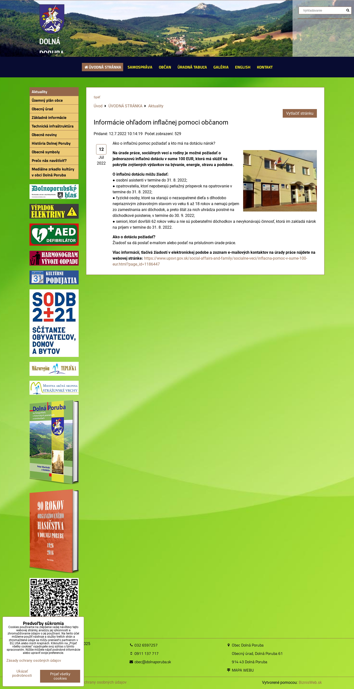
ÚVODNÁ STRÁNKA (102, 67)
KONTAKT (265, 67)
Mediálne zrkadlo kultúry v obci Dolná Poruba (53, 172)
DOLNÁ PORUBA (51, 47)
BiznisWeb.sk (310, 682)
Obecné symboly (46, 152)
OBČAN (165, 67)
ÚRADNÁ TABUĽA (192, 67)
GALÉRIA (221, 67)
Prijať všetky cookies (60, 676)
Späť (97, 97)
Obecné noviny (44, 135)
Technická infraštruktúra (53, 126)
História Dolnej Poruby (51, 143)
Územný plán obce (47, 100)
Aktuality (39, 92)
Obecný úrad (42, 109)
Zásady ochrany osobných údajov (97, 682)
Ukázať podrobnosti (22, 673)
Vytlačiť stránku (299, 113)
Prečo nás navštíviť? (49, 160)
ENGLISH (243, 67)
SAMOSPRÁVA (140, 67)
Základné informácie (49, 117)
